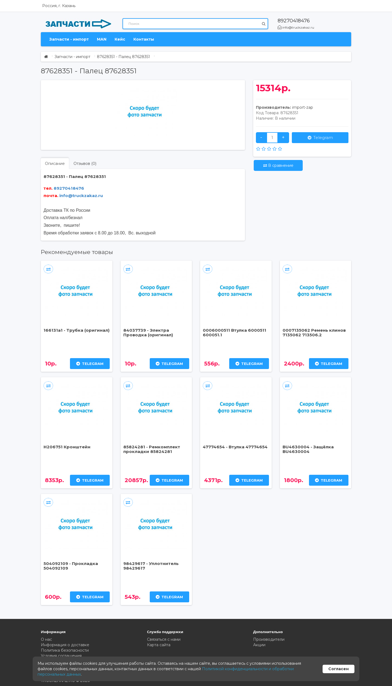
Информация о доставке (65, 644)
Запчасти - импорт (69, 39)
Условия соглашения (61, 655)
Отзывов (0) (85, 163)
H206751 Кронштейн (67, 446)
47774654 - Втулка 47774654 (235, 446)
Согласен (338, 668)
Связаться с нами (163, 639)
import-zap (302, 107)
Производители (268, 639)
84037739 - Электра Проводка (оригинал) (148, 332)
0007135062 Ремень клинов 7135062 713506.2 (314, 332)
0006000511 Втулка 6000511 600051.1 (234, 332)
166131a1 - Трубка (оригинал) (76, 330)
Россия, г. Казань (58, 5)
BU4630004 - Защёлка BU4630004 (308, 449)
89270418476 (294, 21)
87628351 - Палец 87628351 (123, 56)
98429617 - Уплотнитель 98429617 (151, 566)
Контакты (143, 39)
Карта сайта (158, 644)
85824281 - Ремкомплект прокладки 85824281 (151, 449)
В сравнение (278, 165)
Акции (259, 644)
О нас (46, 639)
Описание (55, 163)
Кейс (120, 39)
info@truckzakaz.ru (296, 27)
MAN (101, 39)
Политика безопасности (65, 650)
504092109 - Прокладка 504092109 (71, 566)
